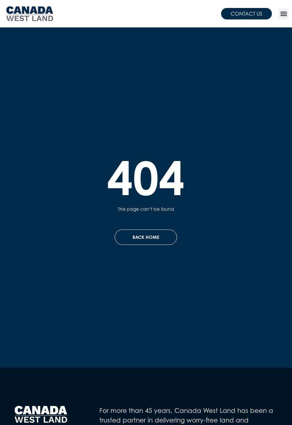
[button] (283, 14)
